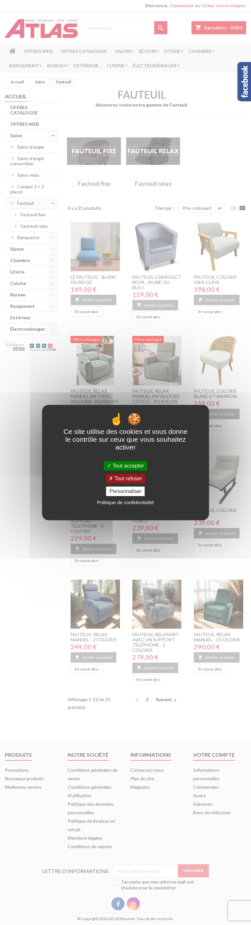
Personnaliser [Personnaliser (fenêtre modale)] (125, 491)
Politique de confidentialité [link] (125, 502)
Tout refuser (125, 478)
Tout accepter (125, 466)
